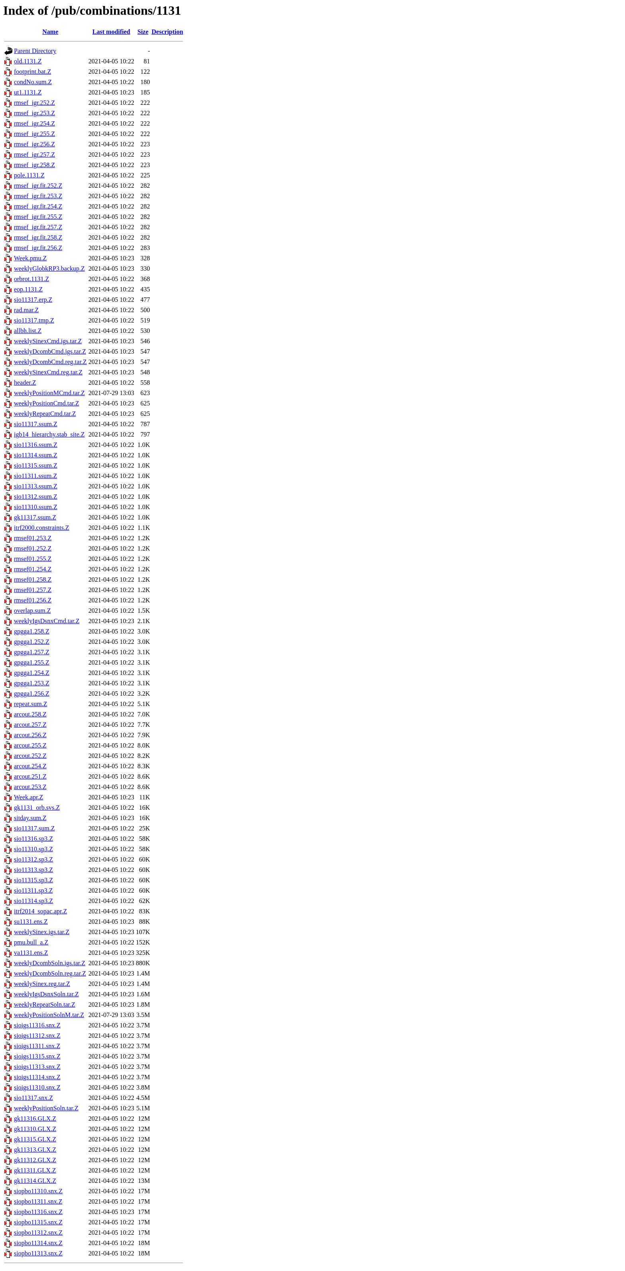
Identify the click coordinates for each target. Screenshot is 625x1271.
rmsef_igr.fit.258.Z (38, 237)
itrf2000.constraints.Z (41, 527)
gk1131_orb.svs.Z (37, 807)
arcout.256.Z (30, 735)
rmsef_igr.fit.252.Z (38, 185)
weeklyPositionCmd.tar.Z (46, 403)
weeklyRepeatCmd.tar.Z (45, 413)
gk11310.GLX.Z (35, 1128)
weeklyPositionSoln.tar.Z (46, 1108)
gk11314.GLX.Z (35, 1180)
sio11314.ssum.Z (35, 455)
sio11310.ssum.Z (35, 507)
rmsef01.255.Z (32, 558)
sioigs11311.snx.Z (37, 1046)
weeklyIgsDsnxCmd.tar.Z (46, 621)
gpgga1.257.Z (31, 652)
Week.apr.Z (28, 797)
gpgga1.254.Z (31, 672)
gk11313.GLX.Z (35, 1149)
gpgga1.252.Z (31, 641)
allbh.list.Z (27, 330)
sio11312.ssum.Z (35, 496)
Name (50, 31)
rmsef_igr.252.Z (34, 102)
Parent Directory (35, 50)
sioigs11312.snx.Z (37, 1035)
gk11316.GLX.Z (35, 1118)
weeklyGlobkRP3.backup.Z (49, 268)
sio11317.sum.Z (34, 828)
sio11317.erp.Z (33, 299)
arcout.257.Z (30, 724)
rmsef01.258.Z (32, 579)
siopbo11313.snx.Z (38, 1253)
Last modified (111, 31)
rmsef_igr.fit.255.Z (38, 216)
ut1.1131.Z (28, 92)
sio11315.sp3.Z (33, 880)
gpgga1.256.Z (31, 693)
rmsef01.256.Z (32, 600)
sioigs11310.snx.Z (37, 1087)
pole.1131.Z (29, 175)
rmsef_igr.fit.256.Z (38, 247)
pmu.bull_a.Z (31, 942)
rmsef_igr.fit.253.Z (38, 196)
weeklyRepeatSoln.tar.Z (44, 1004)
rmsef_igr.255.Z (34, 133)
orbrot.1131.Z (31, 278)
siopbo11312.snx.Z (38, 1232)
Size (143, 31)
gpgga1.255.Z (31, 662)
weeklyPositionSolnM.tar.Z (49, 1014)
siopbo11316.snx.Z (38, 1211)
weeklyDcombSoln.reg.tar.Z (50, 973)
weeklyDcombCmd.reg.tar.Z (50, 361)
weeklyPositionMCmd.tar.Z (49, 393)
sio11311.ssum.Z (35, 475)
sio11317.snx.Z (33, 1097)
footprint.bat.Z (32, 71)
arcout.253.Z (30, 786)
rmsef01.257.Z (32, 589)
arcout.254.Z (30, 766)
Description (167, 31)
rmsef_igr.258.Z (34, 164)
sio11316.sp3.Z (33, 838)
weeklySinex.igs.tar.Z (41, 932)
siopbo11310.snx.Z (38, 1191)
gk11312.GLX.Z (35, 1160)
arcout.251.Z (30, 776)
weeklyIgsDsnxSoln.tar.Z (46, 994)
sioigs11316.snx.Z (37, 1025)
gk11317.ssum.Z (35, 517)
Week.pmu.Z (30, 258)
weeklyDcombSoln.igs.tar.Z (49, 963)
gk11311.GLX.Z (35, 1170)
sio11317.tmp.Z (34, 320)
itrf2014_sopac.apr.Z (40, 911)
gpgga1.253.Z (31, 683)
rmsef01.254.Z (32, 569)
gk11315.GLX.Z (35, 1139)
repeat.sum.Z (30, 703)
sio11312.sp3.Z (33, 859)
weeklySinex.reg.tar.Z (42, 983)
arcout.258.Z (30, 714)
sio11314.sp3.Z (33, 900)
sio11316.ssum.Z (35, 444)
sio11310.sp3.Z (33, 849)
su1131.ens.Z (31, 921)
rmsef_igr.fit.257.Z (38, 227)
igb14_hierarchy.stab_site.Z (49, 434)
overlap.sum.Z (32, 610)
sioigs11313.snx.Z (37, 1066)
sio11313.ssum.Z (35, 486)
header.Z (25, 382)
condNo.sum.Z (33, 82)
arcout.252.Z (30, 755)
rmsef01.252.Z (32, 548)
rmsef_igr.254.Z (34, 123)
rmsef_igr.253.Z (34, 113)
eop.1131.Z (28, 289)
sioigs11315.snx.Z (37, 1056)
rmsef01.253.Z (32, 538)
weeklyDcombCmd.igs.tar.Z (50, 351)
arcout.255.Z (30, 745)
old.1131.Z (28, 61)
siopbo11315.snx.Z (38, 1222)
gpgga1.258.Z (31, 631)
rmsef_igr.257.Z (34, 154)
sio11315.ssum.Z (35, 465)
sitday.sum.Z (30, 818)
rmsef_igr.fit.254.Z (38, 206)
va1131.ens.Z (31, 952)
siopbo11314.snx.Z (38, 1243)
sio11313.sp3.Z (33, 869)
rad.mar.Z (26, 310)
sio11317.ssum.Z (35, 424)
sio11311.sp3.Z (33, 890)
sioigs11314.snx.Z (37, 1077)
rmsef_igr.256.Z (34, 144)
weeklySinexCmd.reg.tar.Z (48, 372)
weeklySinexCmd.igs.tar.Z (48, 341)
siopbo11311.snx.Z (38, 1201)
